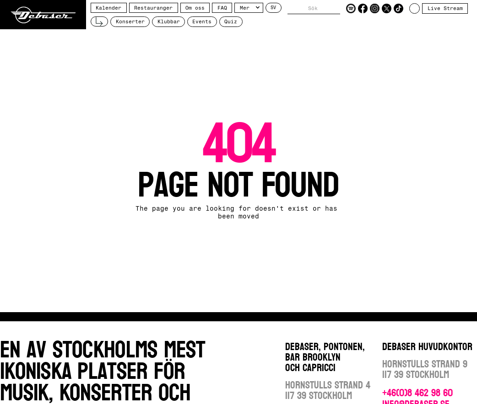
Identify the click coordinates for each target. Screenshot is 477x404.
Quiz (230, 21)
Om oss (195, 8)
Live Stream (445, 8)
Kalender (108, 8)
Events (201, 21)
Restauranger (153, 8)
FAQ (222, 8)
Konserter (130, 21)
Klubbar (168, 21)
